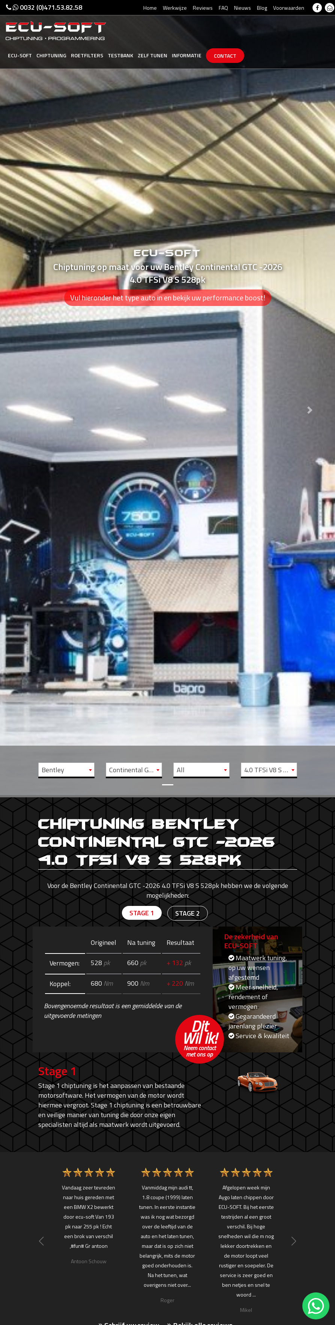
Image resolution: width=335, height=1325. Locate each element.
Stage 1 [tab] (141, 913)
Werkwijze (175, 8)
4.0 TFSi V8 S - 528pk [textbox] (270, 770)
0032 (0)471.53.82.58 (44, 7)
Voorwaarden (288, 8)
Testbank (120, 55)
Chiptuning (51, 55)
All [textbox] (181, 770)
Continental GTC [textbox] (132, 770)
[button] (25, 397)
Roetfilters (87, 55)
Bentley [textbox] (53, 770)
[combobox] (66, 769)
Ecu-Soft (20, 55)
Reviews (203, 8)
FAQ (223, 8)
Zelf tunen (152, 55)
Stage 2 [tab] (187, 913)
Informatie (186, 55)
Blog (262, 8)
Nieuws (242, 8)
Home (150, 8)
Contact (225, 56)
